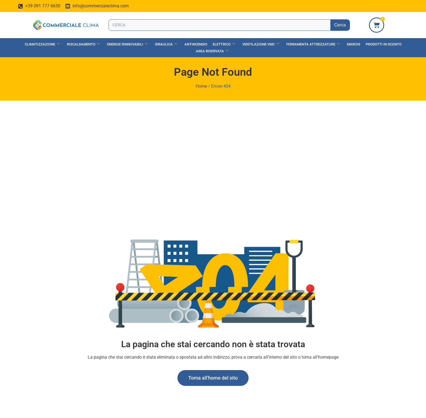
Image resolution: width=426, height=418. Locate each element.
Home (201, 86)
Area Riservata (212, 51)
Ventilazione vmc (260, 44)
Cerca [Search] (340, 25)
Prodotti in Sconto (384, 44)
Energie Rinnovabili (127, 44)
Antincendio (195, 44)
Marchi (353, 44)
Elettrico (224, 44)
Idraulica (166, 44)
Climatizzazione (42, 44)
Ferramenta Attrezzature (313, 44)
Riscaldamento (83, 44)
